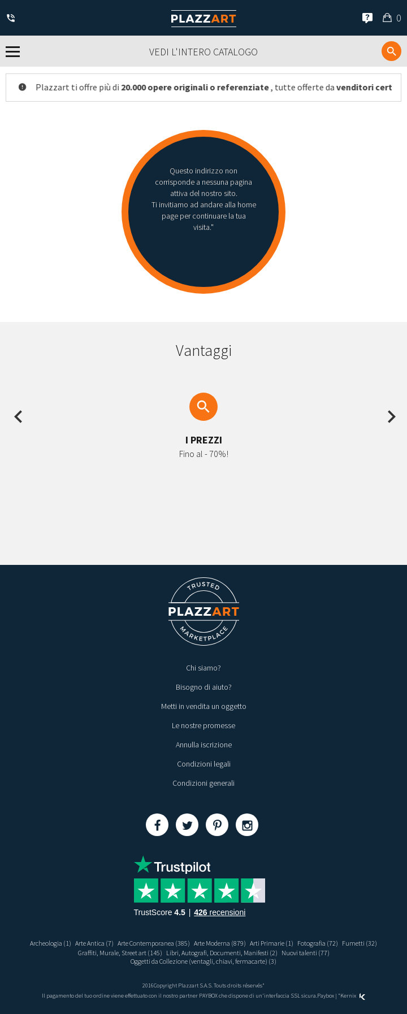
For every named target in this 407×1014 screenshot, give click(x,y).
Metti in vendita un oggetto (203, 706)
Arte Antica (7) (94, 943)
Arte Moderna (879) (220, 943)
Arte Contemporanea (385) (154, 943)
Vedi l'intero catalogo (203, 51)
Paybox (325, 995)
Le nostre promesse (203, 725)
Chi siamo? (203, 668)
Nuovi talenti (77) (306, 952)
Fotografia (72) (317, 943)
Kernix (352, 995)
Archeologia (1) (50, 943)
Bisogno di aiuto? (204, 687)
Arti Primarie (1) (271, 943)
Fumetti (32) (359, 943)
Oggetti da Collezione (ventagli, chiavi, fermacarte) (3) (203, 961)
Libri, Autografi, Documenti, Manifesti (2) (222, 952)
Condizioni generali (203, 783)
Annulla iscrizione (204, 744)
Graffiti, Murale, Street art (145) (120, 952)
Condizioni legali (204, 764)
